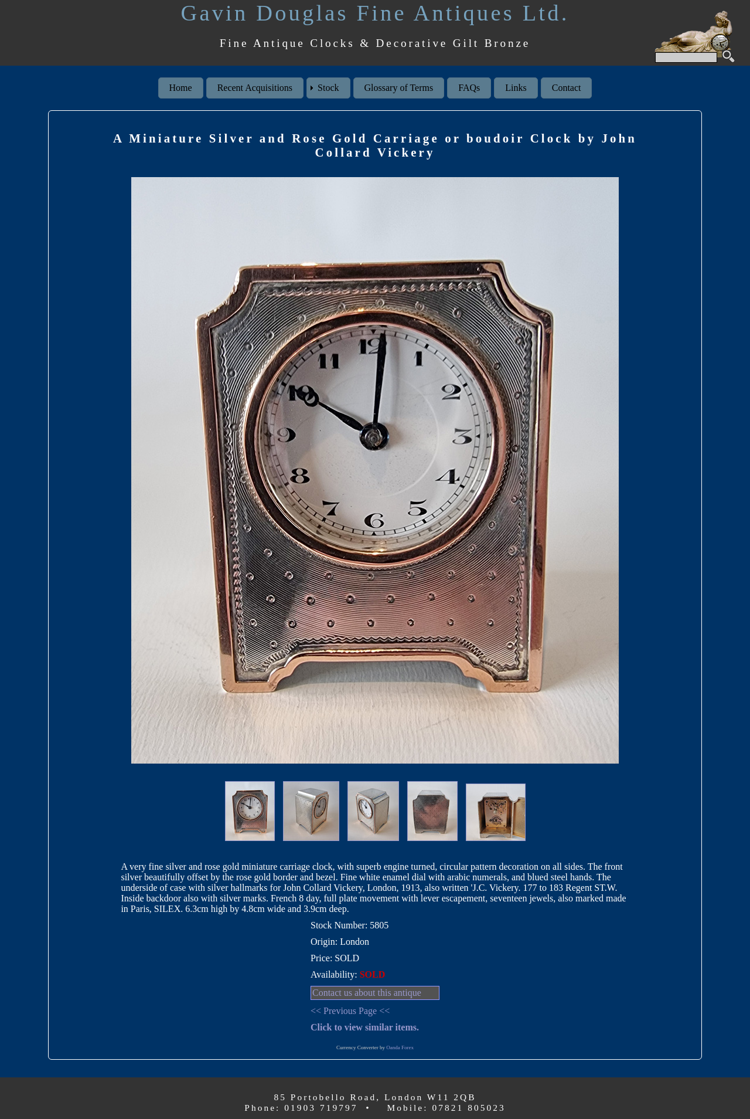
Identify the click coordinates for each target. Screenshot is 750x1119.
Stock (328, 88)
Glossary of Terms (399, 88)
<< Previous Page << (350, 1011)
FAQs (469, 88)
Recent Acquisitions (254, 88)
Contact (566, 88)
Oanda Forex (400, 1047)
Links (515, 88)
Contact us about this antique (366, 993)
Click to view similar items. (365, 1027)
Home (180, 88)
